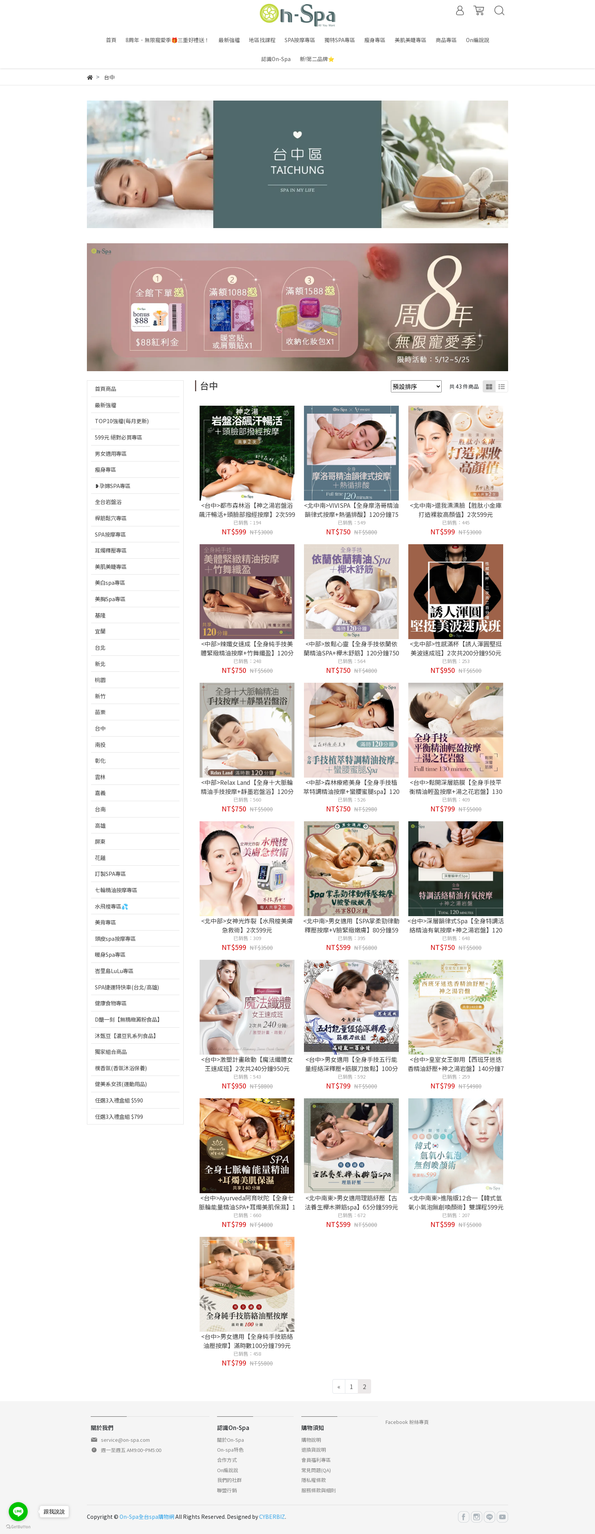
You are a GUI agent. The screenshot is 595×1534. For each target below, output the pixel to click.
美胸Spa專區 (110, 599)
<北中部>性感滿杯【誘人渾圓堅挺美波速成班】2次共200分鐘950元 (456, 648)
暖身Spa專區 (110, 954)
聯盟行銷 (227, 1490)
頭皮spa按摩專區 (115, 938)
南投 (100, 744)
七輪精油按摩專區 (116, 890)
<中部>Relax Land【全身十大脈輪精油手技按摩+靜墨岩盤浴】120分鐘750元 (247, 791)
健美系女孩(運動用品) (121, 1084)
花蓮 (100, 857)
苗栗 (100, 712)
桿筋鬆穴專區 (111, 518)
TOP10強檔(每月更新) (122, 421)
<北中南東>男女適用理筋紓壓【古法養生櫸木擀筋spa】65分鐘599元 (351, 1202)
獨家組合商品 (111, 1051)
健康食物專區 (111, 1003)
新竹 (100, 696)
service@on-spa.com (125, 1439)
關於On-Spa (230, 1439)
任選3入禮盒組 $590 (119, 1100)
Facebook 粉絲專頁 (407, 1421)
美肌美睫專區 (111, 566)
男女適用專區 (111, 453)
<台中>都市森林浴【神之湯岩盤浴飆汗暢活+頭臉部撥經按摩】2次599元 (247, 514)
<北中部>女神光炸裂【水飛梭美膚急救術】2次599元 (247, 925)
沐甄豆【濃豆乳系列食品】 (127, 1035)
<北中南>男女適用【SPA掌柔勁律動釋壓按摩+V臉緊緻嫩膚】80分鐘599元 (351, 929)
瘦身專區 (105, 469)
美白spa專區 (110, 582)
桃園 (100, 680)
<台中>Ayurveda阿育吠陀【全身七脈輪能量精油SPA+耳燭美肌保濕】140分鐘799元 (247, 1207)
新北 (100, 664)
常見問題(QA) (316, 1470)
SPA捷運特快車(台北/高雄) (127, 987)
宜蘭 (100, 631)
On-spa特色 (230, 1449)
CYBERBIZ (272, 1516)
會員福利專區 (316, 1459)
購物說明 (311, 1439)
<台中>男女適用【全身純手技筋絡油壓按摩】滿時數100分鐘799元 (247, 1341)
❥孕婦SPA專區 (113, 486)
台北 (100, 647)
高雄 (100, 825)
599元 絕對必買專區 (118, 437)
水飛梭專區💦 (111, 906)
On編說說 (227, 1470)
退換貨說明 (313, 1449)
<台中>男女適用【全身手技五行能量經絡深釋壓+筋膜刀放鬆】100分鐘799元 (351, 1068)
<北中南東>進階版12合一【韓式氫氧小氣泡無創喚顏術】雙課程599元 (456, 1202)
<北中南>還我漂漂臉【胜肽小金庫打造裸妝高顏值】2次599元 (456, 510)
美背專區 (105, 922)
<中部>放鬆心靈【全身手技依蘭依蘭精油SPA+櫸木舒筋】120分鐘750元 (351, 652)
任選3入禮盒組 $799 (119, 1116)
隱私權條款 (313, 1480)
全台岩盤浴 (108, 502)
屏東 (100, 841)
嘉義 (100, 793)
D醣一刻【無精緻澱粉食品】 (128, 1019)
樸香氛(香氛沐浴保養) (121, 1068)
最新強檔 (105, 405)
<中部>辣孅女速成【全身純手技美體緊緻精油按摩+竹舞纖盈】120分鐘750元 (247, 652)
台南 (100, 809)
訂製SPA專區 (110, 873)
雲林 (100, 777)
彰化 (100, 760)
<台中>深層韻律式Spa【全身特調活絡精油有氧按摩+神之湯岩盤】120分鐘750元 (456, 929)
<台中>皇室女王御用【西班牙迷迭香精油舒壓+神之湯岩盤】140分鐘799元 (456, 1068)
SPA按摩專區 (110, 534)
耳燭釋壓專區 (111, 550)
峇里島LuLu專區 (114, 971)
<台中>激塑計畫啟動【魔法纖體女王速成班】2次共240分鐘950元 (247, 1064)
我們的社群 (229, 1480)
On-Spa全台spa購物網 (147, 1516)
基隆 (100, 615)
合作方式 (227, 1459)
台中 (100, 728)
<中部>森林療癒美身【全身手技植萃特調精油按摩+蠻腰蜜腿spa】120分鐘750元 (351, 791)
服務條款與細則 (318, 1490)
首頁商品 (105, 388)
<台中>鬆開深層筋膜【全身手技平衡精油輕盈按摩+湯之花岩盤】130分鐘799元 (455, 791)
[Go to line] (18, 1511)
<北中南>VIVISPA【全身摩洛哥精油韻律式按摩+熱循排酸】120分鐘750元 (351, 514)
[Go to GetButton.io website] (18, 1526)
